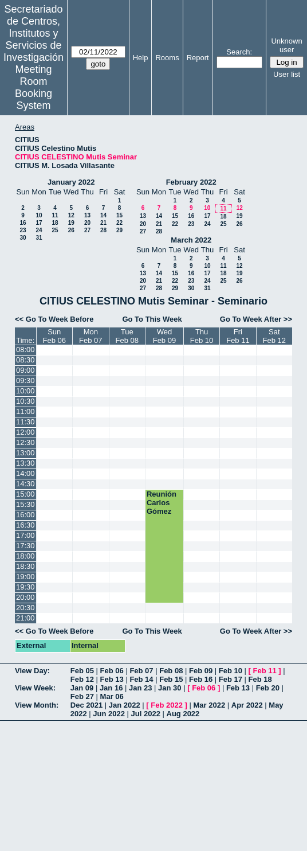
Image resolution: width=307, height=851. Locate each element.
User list (286, 74)
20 (87, 223)
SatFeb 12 (274, 336)
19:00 (25, 576)
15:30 (25, 504)
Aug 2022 (183, 713)
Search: (239, 52)
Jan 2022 (124, 705)
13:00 (25, 452)
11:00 (25, 411)
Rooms (167, 57)
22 (119, 223)
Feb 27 (82, 696)
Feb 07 (141, 670)
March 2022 (191, 240)
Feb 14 (141, 679)
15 (119, 215)
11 (55, 215)
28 (103, 230)
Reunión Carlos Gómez (161, 503)
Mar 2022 (210, 705)
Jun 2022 (109, 713)
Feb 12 (82, 679)
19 (71, 223)
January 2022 (71, 182)
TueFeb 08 (127, 336)
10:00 (25, 391)
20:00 (25, 597)
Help (140, 57)
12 (71, 215)
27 (87, 230)
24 (39, 230)
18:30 (25, 566)
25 (55, 230)
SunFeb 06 (54, 336)
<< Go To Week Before (54, 319)
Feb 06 (112, 670)
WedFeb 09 (164, 336)
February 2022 (191, 182)
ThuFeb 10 (201, 336)
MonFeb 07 (90, 336)
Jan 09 (81, 688)
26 (71, 230)
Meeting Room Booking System (33, 87)
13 (87, 215)
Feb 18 (260, 679)
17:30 (25, 545)
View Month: (36, 705)
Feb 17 (230, 679)
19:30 (25, 587)
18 (55, 223)
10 (39, 215)
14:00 (25, 473)
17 (39, 223)
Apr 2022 (247, 705)
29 (119, 230)
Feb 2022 (167, 705)
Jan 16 (111, 688)
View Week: (35, 688)
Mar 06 (112, 696)
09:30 (25, 380)
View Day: (32, 670)
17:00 (25, 535)
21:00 (25, 618)
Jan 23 (140, 688)
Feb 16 (200, 679)
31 (39, 238)
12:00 (25, 432)
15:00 (25, 494)
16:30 (25, 525)
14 (103, 215)
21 (103, 223)
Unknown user (286, 45)
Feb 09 (200, 670)
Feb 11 (265, 670)
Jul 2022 (145, 713)
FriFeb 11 (237, 336)
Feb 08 (171, 670)
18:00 (25, 556)
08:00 (25, 349)
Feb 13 (112, 679)
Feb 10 (230, 670)
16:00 (25, 514)
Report (198, 57)
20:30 (25, 607)
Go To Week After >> (256, 319)
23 (22, 230)
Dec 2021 (86, 705)
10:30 (25, 401)
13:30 (25, 463)
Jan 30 (169, 688)
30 (22, 238)
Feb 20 (268, 688)
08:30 (25, 360)
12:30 (25, 442)
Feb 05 (82, 670)
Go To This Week (152, 319)
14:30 (25, 483)
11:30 (25, 421)
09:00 (25, 370)
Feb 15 (171, 679)
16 (22, 223)
